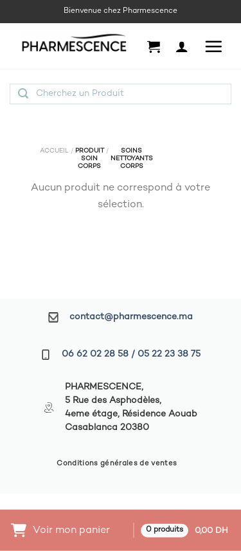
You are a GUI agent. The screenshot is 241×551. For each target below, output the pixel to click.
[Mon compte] (181, 46)
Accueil (54, 150)
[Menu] (213, 46)
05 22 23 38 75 (169, 354)
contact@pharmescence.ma (131, 317)
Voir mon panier (71, 530)
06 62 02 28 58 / (100, 354)
